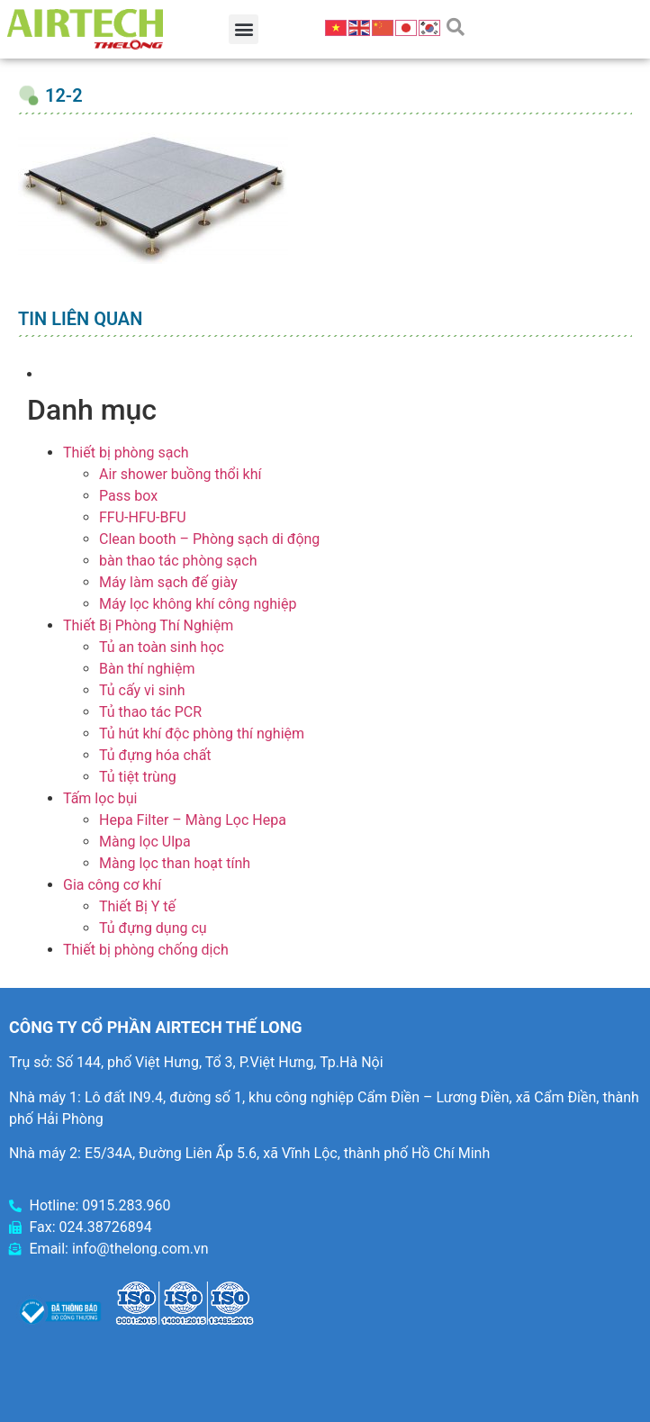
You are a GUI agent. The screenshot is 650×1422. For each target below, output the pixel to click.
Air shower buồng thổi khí (180, 474)
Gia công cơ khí (112, 884)
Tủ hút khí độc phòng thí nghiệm (201, 733)
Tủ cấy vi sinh (142, 690)
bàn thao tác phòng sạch (178, 560)
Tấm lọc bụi (100, 798)
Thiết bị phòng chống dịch (146, 949)
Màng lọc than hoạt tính (174, 863)
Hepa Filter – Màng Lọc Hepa (192, 820)
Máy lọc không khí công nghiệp (197, 603)
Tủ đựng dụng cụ (153, 928)
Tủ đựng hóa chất (155, 755)
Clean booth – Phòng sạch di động (209, 539)
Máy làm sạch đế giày (168, 582)
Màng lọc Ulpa (145, 841)
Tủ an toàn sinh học (161, 647)
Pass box (128, 495)
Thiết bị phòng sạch (126, 452)
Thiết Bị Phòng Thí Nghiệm (148, 625)
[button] (243, 29)
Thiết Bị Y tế (137, 906)
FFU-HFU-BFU (142, 517)
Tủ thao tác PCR (150, 711)
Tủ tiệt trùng (137, 776)
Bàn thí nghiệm (147, 668)
